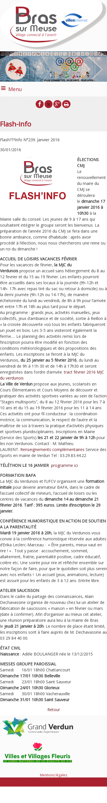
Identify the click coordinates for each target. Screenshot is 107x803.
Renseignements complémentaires (52, 449)
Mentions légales (53, 775)
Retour (53, 709)
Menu (15, 89)
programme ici (64, 465)
